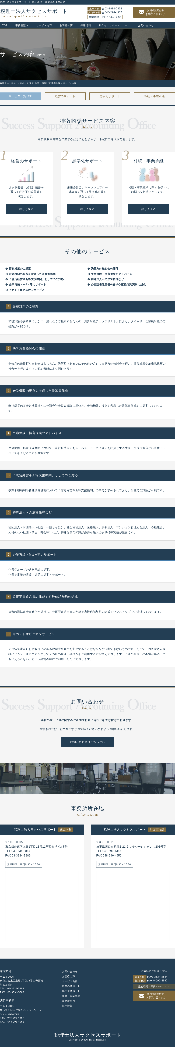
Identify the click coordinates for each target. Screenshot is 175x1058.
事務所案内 (22, 25)
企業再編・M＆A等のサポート (27, 299)
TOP (5, 25)
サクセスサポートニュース (114, 25)
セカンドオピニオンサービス (26, 305)
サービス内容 (44, 25)
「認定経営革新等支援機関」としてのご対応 (36, 294)
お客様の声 (66, 25)
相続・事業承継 (154, 96)
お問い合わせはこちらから (87, 757)
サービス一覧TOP (20, 96)
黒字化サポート (110, 96)
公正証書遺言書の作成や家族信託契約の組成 (118, 299)
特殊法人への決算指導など (107, 294)
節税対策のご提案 (20, 284)
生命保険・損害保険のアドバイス (111, 289)
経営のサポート (65, 96)
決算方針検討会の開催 (104, 284)
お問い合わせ (155, 12)
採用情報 (85, 25)
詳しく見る (26, 224)
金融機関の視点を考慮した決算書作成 (32, 289)
